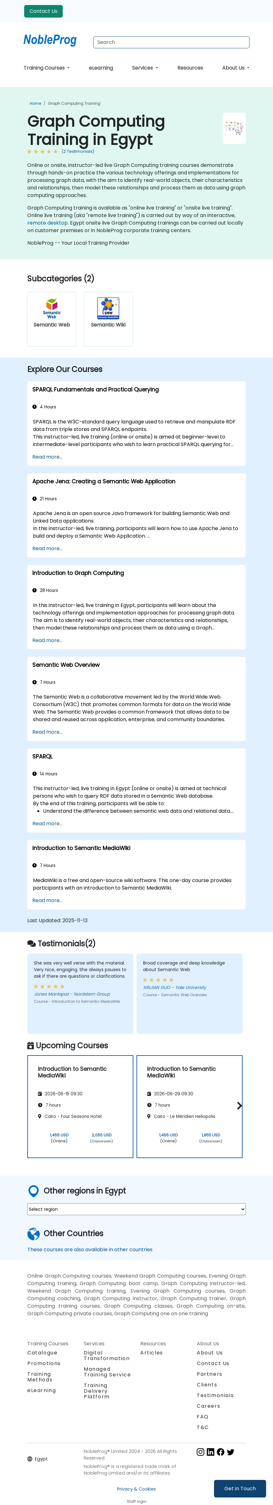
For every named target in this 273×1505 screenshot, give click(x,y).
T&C (203, 1427)
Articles (151, 1352)
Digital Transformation (107, 1355)
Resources (190, 68)
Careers (208, 1406)
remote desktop (47, 222)
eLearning (101, 68)
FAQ (203, 1416)
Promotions (44, 1363)
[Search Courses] (171, 42)
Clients (207, 1384)
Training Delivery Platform (97, 1391)
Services (143, 68)
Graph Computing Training (74, 103)
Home (35, 103)
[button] (238, 1105)
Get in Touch (240, 1488)
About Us (234, 68)
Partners (209, 1374)
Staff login (137, 1501)
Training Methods (39, 1376)
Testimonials (215, 1395)
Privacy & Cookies (136, 1489)
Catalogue (42, 1352)
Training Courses (45, 68)
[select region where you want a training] (136, 1209)
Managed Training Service (107, 1371)
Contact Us (43, 11)
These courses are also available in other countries (90, 1249)
